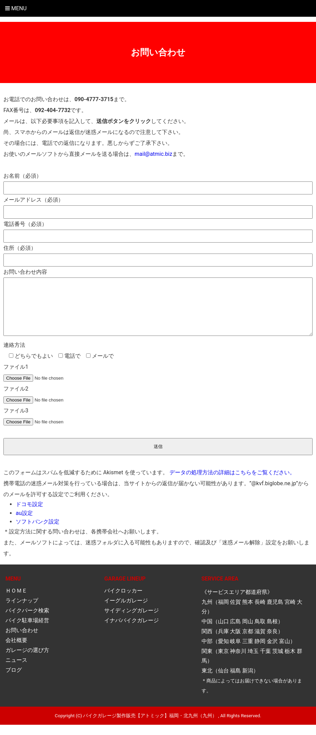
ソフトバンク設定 (37, 532)
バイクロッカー (123, 601)
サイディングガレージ (131, 620)
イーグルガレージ (126, 611)
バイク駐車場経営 (27, 630)
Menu (16, 8)
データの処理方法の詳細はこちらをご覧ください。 (232, 482)
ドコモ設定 (29, 514)
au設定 (24, 523)
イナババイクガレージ (131, 630)
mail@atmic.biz (153, 154)
